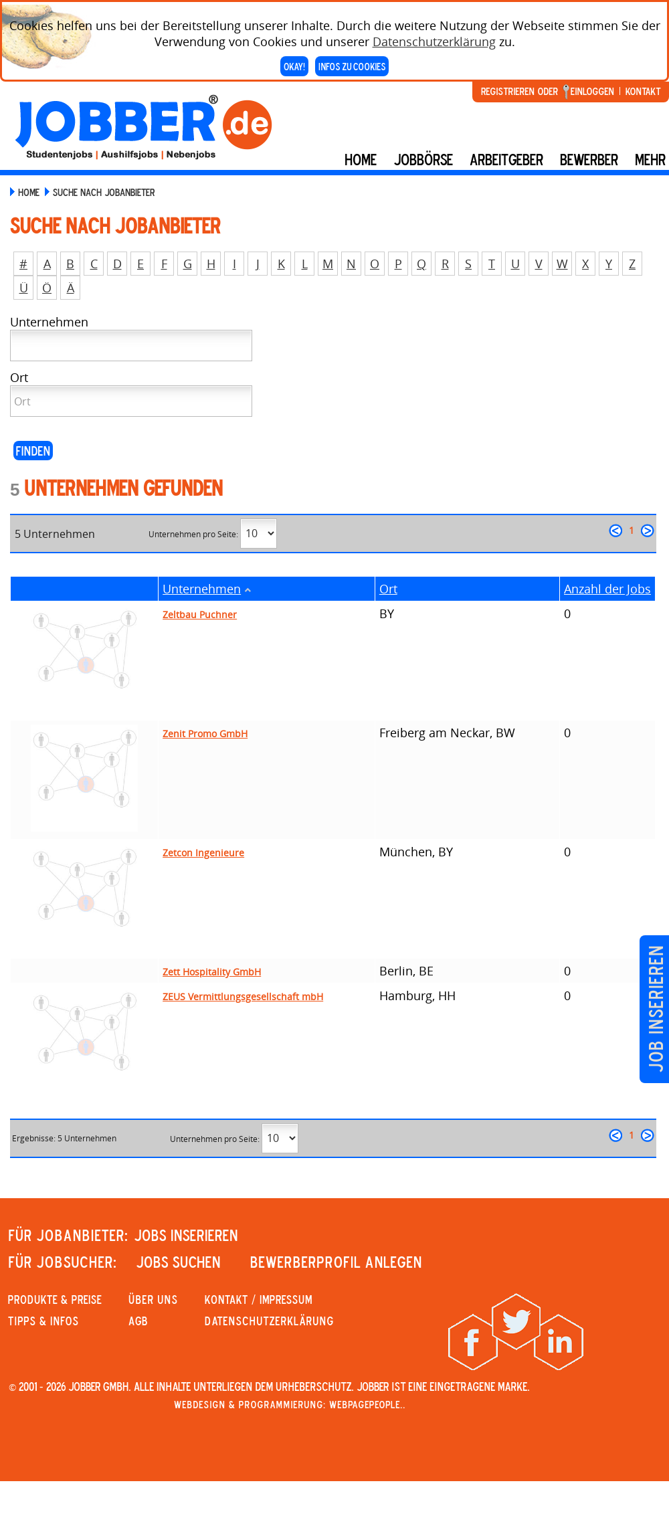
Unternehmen (202, 589)
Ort (388, 589)
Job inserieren (655, 1009)
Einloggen (592, 91)
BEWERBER (589, 159)
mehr (650, 159)
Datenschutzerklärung (434, 41)
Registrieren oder (519, 91)
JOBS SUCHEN (178, 1262)
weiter (647, 530)
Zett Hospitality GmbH (212, 971)
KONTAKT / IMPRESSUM (258, 1299)
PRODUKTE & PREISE (55, 1299)
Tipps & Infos (43, 1320)
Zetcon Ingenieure (203, 852)
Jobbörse (423, 159)
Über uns (153, 1299)
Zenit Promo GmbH (205, 733)
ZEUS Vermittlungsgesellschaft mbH (243, 996)
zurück (615, 530)
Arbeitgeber (506, 159)
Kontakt (643, 91)
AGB (138, 1320)
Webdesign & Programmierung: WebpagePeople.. (289, 1404)
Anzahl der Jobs (607, 589)
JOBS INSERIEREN (186, 1235)
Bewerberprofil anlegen (336, 1262)
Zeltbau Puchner (200, 614)
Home (361, 159)
